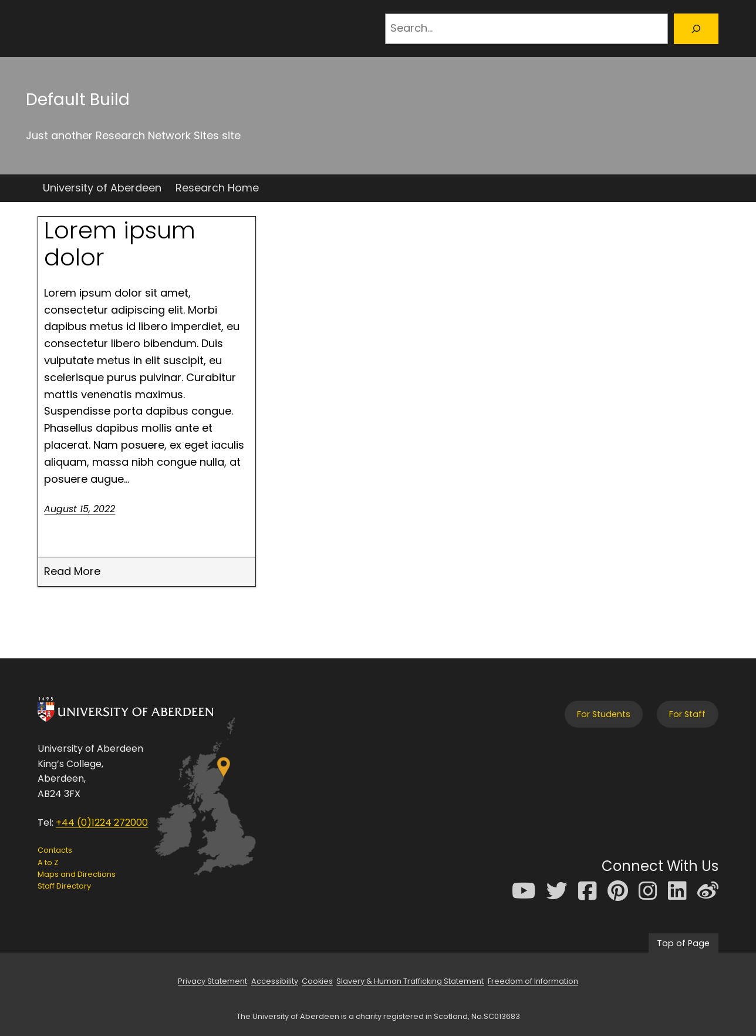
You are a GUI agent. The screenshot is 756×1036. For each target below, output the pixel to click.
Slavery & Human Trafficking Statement (410, 981)
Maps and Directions (77, 874)
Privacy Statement (212, 981)
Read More (72, 571)
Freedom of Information (533, 981)
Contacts (55, 850)
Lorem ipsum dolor (119, 244)
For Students (603, 714)
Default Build (78, 99)
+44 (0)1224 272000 (102, 822)
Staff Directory (64, 886)
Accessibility (274, 981)
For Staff (687, 714)
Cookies (317, 981)
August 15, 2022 (79, 509)
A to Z (48, 862)
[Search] (696, 29)
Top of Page (683, 943)
